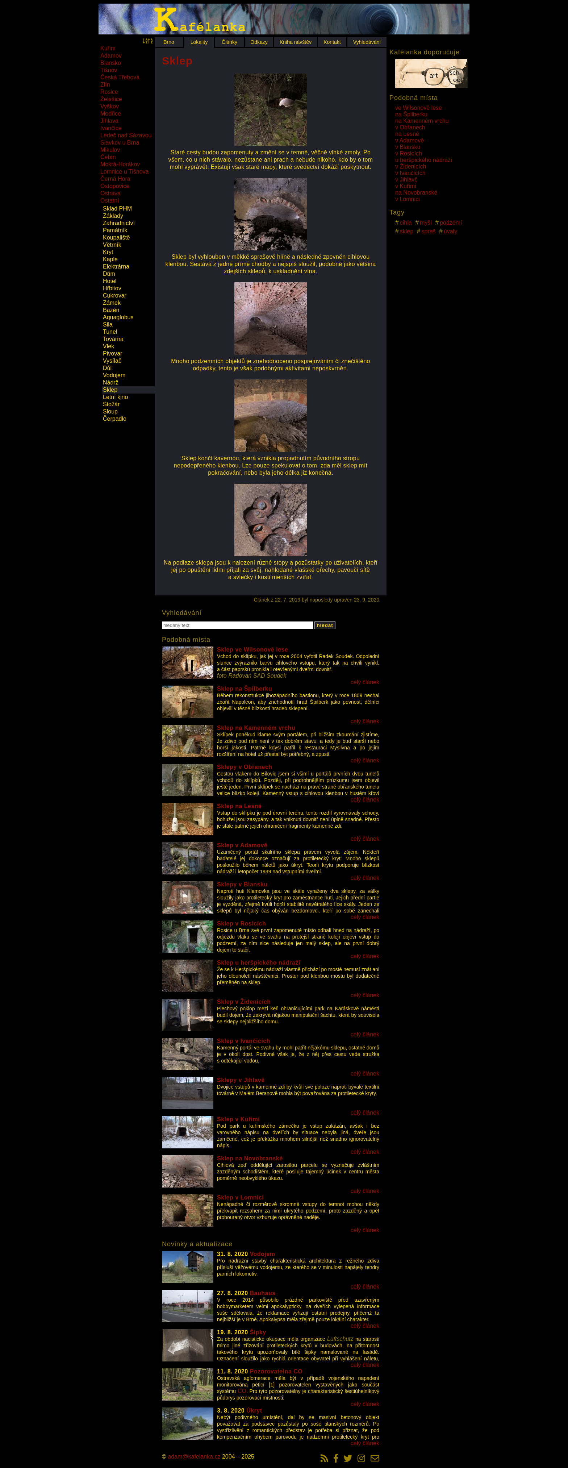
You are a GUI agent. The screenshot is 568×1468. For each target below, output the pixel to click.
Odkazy (258, 42)
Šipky (258, 1332)
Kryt (108, 252)
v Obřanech (410, 127)
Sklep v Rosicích (241, 923)
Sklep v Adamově (242, 845)
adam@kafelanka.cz (194, 1457)
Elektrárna (116, 266)
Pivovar (112, 353)
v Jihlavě (406, 179)
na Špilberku (411, 114)
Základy (113, 216)
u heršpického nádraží (423, 160)
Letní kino (115, 397)
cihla (406, 223)
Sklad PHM (117, 208)
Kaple (110, 259)
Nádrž (110, 382)
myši (426, 223)
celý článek (365, 682)
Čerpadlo (114, 419)
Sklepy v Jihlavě (241, 1080)
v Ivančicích (410, 173)
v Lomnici (407, 199)
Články (229, 42)
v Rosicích (408, 153)
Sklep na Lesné (239, 806)
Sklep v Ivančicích (243, 1041)
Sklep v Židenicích (244, 1002)
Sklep (110, 390)
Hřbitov (112, 288)
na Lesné (407, 134)
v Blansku (407, 147)
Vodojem (114, 375)
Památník (115, 230)
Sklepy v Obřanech (244, 767)
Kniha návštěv (296, 42)
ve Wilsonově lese (418, 108)
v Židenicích (410, 166)
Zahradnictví (119, 223)
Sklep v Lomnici (240, 1197)
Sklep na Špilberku (244, 689)
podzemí (451, 223)
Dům (109, 274)
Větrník (112, 245)
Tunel (110, 332)
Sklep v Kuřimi (238, 1119)
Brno (168, 42)
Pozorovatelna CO (276, 1371)
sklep (406, 231)
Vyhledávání (367, 42)
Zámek (112, 303)
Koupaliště (116, 237)
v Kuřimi (405, 186)
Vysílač (112, 361)
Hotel (109, 281)
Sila (108, 324)
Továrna (113, 339)
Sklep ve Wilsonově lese (252, 649)
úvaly (450, 231)
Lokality (199, 42)
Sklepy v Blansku (242, 884)
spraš (428, 231)
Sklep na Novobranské (250, 1158)
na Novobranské (416, 193)
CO (242, 1391)
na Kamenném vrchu (422, 121)
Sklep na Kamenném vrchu (256, 728)
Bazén (111, 310)
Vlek (108, 346)
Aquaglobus (118, 317)
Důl (107, 368)
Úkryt (254, 1410)
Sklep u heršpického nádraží (258, 963)
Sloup (110, 411)
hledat (325, 625)
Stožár (111, 404)
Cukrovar (114, 295)
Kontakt (332, 42)
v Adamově (409, 140)
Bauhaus (263, 1293)
